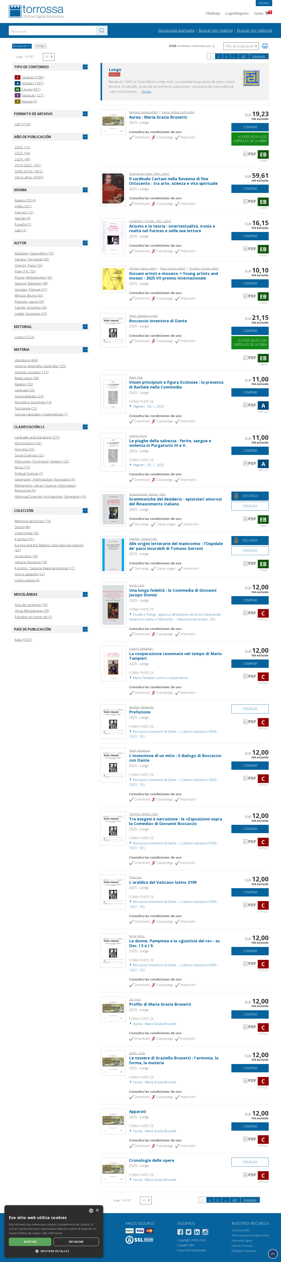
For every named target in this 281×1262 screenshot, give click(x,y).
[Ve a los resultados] (102, 30)
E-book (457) (28, 89)
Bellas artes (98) (27, 378)
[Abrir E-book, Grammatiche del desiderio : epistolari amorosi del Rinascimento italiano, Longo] (113, 508)
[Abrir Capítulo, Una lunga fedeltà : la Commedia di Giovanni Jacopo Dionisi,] (113, 604)
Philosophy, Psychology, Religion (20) (42, 461)
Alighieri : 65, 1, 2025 (146, 406)
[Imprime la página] (265, 45)
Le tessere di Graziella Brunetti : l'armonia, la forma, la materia (173, 1060)
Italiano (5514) (25, 200)
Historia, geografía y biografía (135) (40, 366)
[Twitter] (188, 1232)
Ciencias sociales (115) (32, 372)
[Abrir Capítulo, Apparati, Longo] (113, 1121)
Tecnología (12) (26, 408)
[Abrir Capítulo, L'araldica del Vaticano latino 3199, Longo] (113, 891)
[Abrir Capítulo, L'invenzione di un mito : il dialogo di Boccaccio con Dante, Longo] (113, 765)
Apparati (137, 1111)
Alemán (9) (23, 218)
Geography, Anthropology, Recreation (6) (45, 479)
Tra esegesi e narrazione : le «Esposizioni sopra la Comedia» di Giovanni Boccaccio (175, 821)
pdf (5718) (23, 124)
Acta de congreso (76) (31, 604)
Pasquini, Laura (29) (29, 301)
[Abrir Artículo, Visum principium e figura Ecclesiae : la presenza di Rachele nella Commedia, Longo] (113, 393)
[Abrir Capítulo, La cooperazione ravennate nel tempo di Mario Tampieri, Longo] (113, 663)
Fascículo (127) (29, 95)
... (234, 56)
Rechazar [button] (76, 1242)
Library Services (242, 1246)
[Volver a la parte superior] (273, 1254)
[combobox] (58, 30)
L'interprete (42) (27, 533)
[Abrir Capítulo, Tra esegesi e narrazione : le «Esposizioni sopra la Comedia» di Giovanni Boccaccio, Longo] (113, 828)
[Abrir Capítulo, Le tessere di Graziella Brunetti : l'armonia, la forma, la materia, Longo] (113, 1062)
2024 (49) (22, 159)
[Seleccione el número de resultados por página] (48, 57)
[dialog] (53, 1231)
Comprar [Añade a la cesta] (250, 127)
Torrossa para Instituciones (250, 1235)
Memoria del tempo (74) (33, 521)
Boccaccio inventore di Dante (158, 320)
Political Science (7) (29, 473)
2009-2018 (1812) (29, 171)
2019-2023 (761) (28, 165)
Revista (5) (26, 101)
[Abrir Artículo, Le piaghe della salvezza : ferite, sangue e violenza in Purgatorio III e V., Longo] (113, 452)
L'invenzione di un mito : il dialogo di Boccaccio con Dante (175, 758)
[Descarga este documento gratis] (250, 496)
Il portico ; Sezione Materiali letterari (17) (45, 568)
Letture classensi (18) (31, 562)
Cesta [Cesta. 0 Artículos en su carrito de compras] (262, 14)
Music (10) (22, 467)
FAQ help (213, 13)
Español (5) (23, 224)
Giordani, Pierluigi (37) (31, 289)
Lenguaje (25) (25, 390)
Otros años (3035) (29, 177)
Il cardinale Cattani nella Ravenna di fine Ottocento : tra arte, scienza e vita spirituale (173, 181)
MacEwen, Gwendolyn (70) (34, 253)
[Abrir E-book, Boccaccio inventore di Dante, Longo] (113, 330)
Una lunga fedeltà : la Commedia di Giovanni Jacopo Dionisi (172, 593)
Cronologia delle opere (151, 1160)
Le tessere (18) (26, 556)
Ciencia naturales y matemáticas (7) (41, 414)
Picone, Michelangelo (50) (33, 277)
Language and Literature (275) (37, 437)
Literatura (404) (26, 360)
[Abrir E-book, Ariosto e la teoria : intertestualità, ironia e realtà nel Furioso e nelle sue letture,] (113, 236)
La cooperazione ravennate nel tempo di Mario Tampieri (175, 656)
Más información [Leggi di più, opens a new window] (53, 1233)
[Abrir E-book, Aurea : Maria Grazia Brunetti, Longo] (113, 121)
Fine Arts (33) (25, 449)
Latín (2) (21, 230)
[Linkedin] (197, 1232)
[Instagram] (205, 1232)
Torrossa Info (241, 1230)
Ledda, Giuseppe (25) (31, 313)
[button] (213, 46)
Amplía (146, 91)
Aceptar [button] (30, 1242)
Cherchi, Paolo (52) (29, 265)
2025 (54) (22, 153)
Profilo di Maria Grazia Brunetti (160, 1004)
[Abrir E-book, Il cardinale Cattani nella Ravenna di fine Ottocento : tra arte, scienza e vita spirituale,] (113, 188)
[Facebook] (180, 1232)
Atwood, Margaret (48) (31, 283)
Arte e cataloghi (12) (30, 574)
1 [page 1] (211, 56)
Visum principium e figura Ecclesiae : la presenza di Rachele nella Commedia (176, 385)
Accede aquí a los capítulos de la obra (250, 139)
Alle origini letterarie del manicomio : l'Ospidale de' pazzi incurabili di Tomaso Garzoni (176, 546)
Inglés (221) (23, 206)
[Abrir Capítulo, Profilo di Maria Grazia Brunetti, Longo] (113, 1009)
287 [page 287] (243, 56)
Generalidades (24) (29, 396)
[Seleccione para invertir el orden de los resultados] (241, 46)
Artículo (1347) (29, 83)
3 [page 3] (226, 56)
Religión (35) (24, 384)
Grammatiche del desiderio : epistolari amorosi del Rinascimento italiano (175, 501)
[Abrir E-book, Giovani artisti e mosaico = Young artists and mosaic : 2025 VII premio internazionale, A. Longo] (113, 278)
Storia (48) (22, 527)
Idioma (264, 3)
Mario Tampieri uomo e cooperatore (158, 678)
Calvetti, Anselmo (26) (31, 307)
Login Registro (237, 13)
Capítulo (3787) (29, 77)
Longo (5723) (24, 337)
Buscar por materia (215, 30)
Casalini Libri (185, 1245)
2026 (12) (22, 147)
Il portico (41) (24, 539)
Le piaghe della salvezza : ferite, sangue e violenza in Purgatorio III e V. (170, 443)
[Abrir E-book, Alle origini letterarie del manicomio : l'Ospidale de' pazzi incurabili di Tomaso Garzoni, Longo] (113, 554)
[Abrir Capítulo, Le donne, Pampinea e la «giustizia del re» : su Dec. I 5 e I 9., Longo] (113, 950)
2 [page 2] (218, 56)
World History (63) (28, 443)
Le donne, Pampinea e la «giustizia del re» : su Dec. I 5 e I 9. (174, 943)
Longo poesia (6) (27, 580)
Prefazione (140, 712)
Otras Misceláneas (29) (32, 610)
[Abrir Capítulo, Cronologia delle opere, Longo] (113, 1170)
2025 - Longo (139, 122)
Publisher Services (244, 1251)
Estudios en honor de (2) (33, 617)
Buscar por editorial (254, 30)
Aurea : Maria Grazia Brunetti (158, 117)
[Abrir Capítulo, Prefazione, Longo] (113, 721)
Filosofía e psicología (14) (33, 402)
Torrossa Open (242, 1240)
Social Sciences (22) (29, 455)
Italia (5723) (23, 639)
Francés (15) (24, 212)
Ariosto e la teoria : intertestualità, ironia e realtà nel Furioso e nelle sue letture (172, 228)
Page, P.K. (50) (25, 271)
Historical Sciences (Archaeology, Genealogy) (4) (50, 496)
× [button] (97, 1210)
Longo (115, 69)
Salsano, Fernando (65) (32, 259)
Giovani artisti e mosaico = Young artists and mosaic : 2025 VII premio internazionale (173, 276)
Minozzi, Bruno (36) (29, 295)
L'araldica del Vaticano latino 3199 (162, 882)
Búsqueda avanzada (176, 30)
